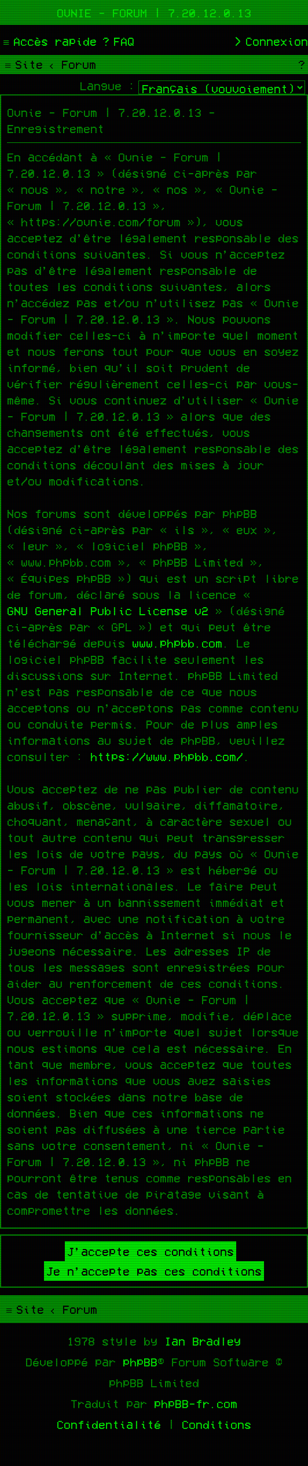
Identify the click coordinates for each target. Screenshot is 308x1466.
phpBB (140, 1362)
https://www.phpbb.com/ (166, 756)
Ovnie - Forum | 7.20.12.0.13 (154, 13)
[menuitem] (117, 41)
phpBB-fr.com (195, 1403)
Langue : (107, 85)
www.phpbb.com (177, 643)
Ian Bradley (202, 1341)
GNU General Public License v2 (107, 610)
